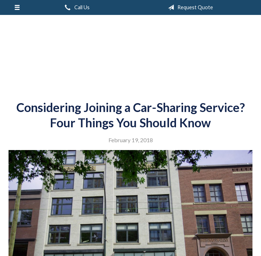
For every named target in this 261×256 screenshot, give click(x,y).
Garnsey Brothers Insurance (130, 55)
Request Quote (189, 7)
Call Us (76, 7)
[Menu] (17, 7)
